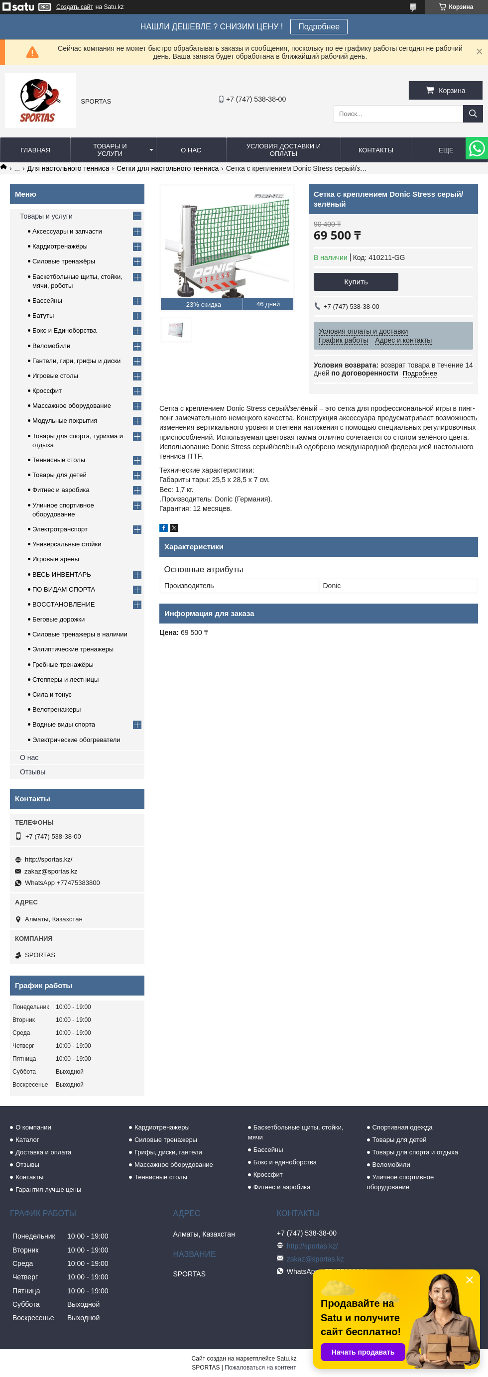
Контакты (376, 150)
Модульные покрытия (64, 420)
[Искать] (473, 114)
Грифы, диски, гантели (168, 1152)
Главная (35, 150)
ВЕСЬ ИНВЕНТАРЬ (61, 574)
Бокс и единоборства (285, 1162)
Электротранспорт (60, 529)
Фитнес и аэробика (61, 490)
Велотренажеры (56, 709)
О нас (191, 150)
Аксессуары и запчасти (67, 231)
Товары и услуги (110, 149)
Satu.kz (286, 1358)
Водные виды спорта (63, 724)
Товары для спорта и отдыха (415, 1152)
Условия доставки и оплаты (283, 149)
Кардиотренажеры (162, 1127)
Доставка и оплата (43, 1152)
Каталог (27, 1139)
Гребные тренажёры (63, 664)
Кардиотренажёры (60, 246)
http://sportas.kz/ (48, 859)
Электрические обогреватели (76, 740)
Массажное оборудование (71, 405)
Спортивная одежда (402, 1127)
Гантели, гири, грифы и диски (76, 361)
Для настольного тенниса (68, 168)
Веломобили (51, 346)
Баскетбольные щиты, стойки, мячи (296, 1132)
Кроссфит (47, 390)
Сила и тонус (52, 694)
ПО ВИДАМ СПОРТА (63, 589)
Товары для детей (59, 475)
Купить (355, 281)
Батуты (43, 315)
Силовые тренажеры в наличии (79, 634)
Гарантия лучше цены (48, 1189)
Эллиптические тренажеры (73, 649)
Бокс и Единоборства (64, 330)
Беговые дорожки (58, 619)
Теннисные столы (58, 460)
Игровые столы (55, 375)
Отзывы (32, 772)
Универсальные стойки (67, 544)
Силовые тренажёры (63, 261)
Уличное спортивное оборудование (400, 1182)
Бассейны (47, 300)
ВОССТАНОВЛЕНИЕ (63, 604)
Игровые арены (55, 559)
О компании (33, 1127)
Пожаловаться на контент (260, 1367)
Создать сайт (74, 6)
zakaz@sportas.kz (50, 871)
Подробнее (319, 26)
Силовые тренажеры (165, 1139)
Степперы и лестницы (65, 679)
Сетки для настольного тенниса (168, 168)
